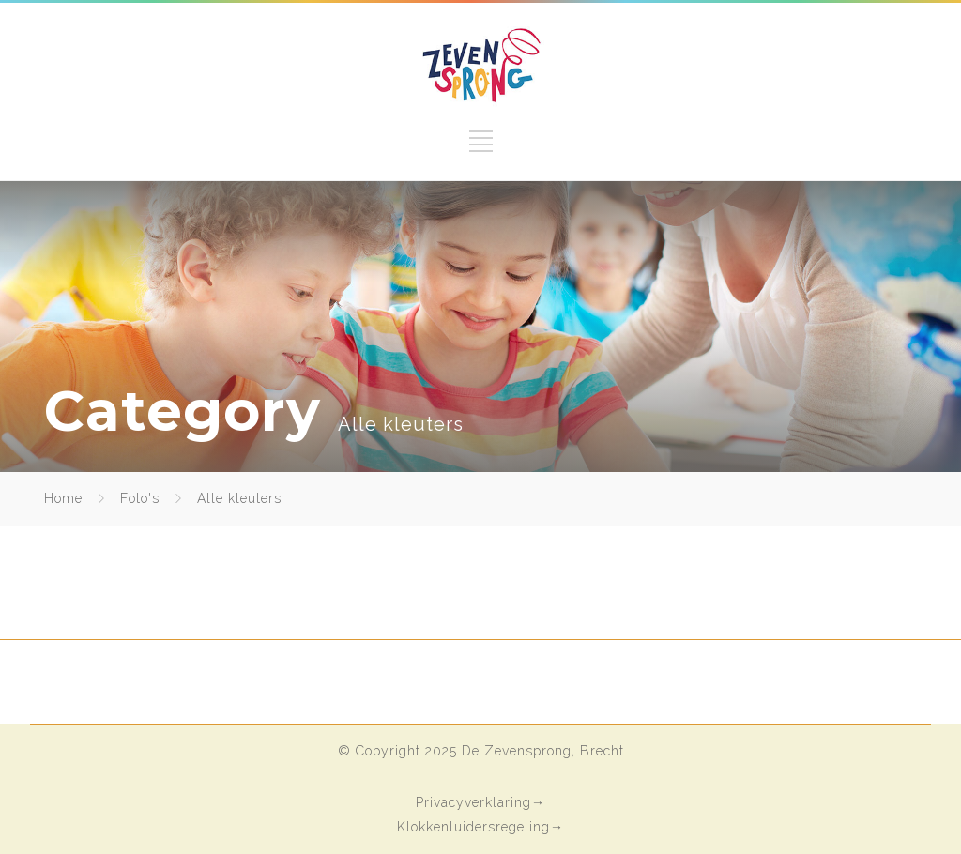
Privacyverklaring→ (480, 802)
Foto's (140, 498)
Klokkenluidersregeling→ (480, 826)
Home (63, 498)
